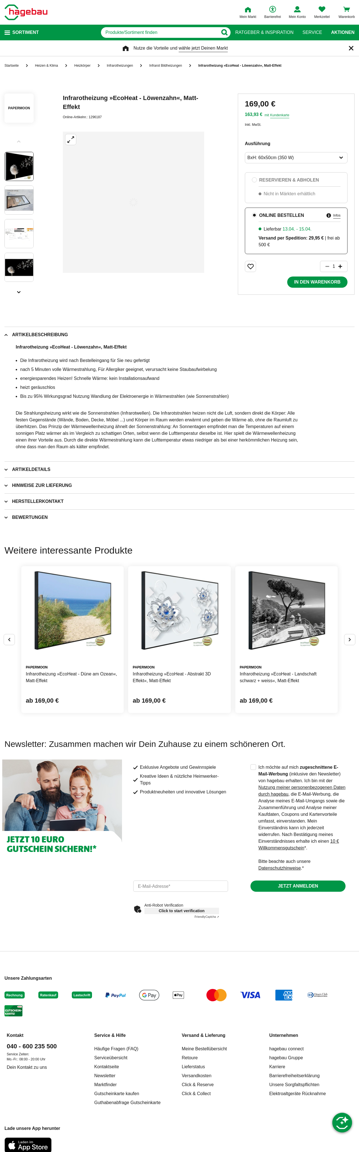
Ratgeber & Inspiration (264, 32)
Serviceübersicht (110, 1057)
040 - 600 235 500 (32, 1046)
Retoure (190, 1057)
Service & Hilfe (110, 1035)
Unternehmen (283, 1035)
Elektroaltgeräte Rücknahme (297, 1093)
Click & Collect (196, 1093)
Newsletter (105, 1075)
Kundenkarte (279, 115)
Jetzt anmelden (298, 886)
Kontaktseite (106, 1066)
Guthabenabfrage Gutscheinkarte (127, 1102)
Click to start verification (181, 911)
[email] (181, 886)
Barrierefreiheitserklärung (294, 1075)
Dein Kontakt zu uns (27, 1067)
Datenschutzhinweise (279, 868)
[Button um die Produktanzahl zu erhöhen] (342, 266)
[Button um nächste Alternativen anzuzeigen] (349, 639)
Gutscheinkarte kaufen (116, 1093)
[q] (159, 32)
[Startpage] (25, 12)
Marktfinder (105, 1084)
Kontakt (15, 1035)
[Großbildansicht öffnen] (133, 202)
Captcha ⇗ (207, 916)
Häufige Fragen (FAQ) (116, 1048)
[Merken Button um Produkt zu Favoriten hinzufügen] (250, 266)
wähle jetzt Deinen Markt (203, 48)
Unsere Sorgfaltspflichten (294, 1084)
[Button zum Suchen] (224, 32)
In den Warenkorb (317, 282)
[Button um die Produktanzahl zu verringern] (324, 266)
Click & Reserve (198, 1084)
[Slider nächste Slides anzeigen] (19, 290)
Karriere (277, 1066)
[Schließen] (351, 48)
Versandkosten (196, 1075)
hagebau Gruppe (286, 1057)
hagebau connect (286, 1048)
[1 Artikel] (333, 266)
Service (312, 32)
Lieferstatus (193, 1066)
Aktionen (343, 32)
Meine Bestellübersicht (204, 1048)
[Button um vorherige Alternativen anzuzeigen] (9, 639)
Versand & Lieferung (203, 1035)
